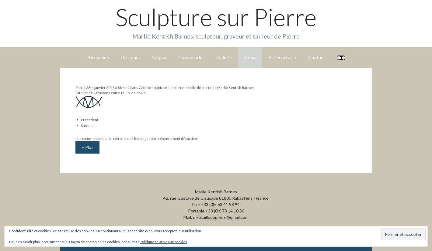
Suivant (87, 125)
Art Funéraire (282, 57)
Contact (316, 57)
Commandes (191, 57)
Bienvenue (98, 57)
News (250, 57)
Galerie (224, 57)
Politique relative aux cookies (163, 241)
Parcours (130, 57)
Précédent (89, 119)
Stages (159, 57)
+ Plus (87, 147)
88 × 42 (124, 87)
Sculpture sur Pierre (216, 17)
